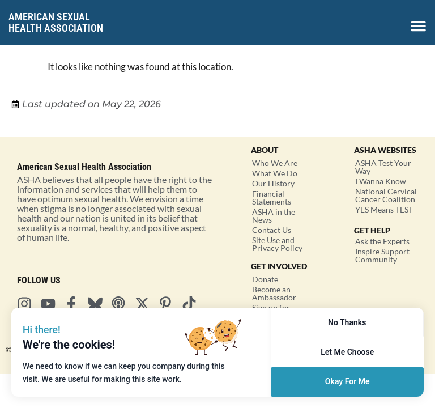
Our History (273, 183)
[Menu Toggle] (418, 26)
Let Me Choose (347, 351)
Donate (265, 279)
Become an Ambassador (274, 293)
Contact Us (271, 230)
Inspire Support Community (382, 255)
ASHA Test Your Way (383, 167)
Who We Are (274, 163)
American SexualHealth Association (55, 22)
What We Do (274, 173)
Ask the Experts (382, 241)
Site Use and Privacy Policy (277, 244)
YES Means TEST (384, 209)
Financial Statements (271, 197)
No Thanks (347, 322)
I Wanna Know (380, 181)
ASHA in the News (273, 215)
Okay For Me (347, 381)
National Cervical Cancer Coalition (386, 195)
